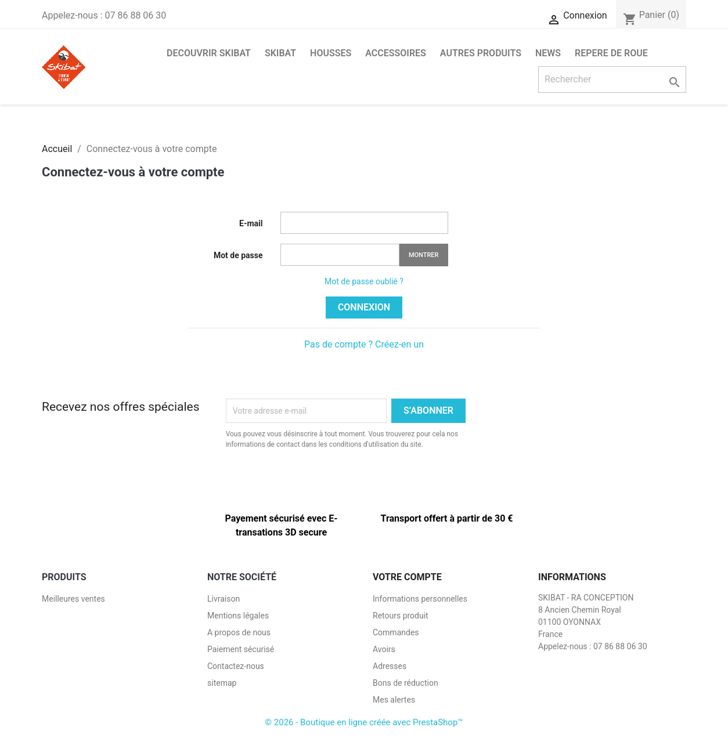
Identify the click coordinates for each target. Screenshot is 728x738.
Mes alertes (394, 699)
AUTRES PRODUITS (480, 53)
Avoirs (384, 649)
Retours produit (400, 615)
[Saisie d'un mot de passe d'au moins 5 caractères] (339, 255)
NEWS (548, 53)
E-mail (250, 223)
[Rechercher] (612, 79)
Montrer (424, 255)
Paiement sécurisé (240, 649)
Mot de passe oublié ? (364, 281)
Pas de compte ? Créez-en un (364, 344)
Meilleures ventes (73, 598)
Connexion (364, 307)
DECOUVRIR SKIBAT (209, 53)
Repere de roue (611, 53)
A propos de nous (239, 632)
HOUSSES (330, 53)
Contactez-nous (235, 666)
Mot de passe (238, 255)
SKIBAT (280, 53)
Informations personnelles (420, 598)
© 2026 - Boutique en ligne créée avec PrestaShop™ (364, 722)
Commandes (396, 632)
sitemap (221, 683)
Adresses (389, 666)
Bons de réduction (405, 683)
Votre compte (407, 577)
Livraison (223, 598)
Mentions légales (238, 615)
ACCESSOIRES (395, 53)
